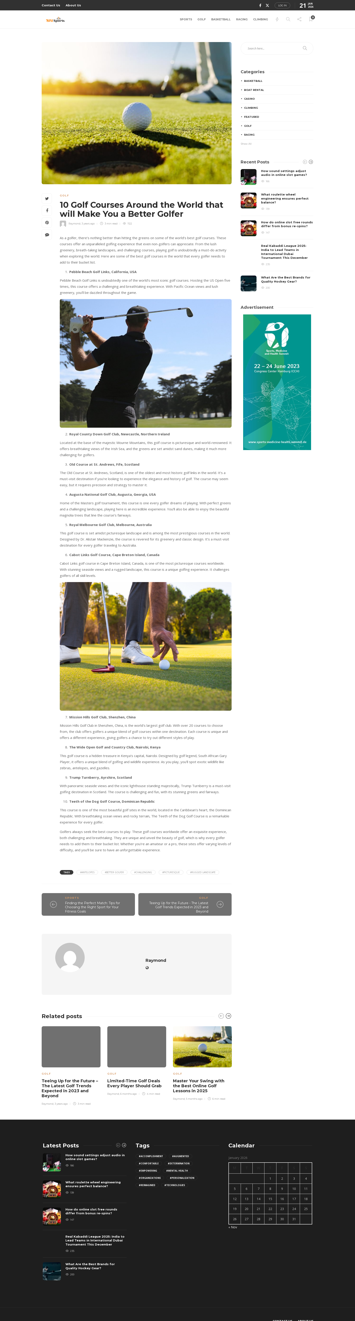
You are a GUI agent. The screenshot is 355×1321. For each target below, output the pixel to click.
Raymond (74, 223)
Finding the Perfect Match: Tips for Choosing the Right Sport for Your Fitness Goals (92, 907)
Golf (201, 19)
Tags (66, 872)
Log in (282, 5)
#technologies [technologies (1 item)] (174, 1171)
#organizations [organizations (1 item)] (150, 1164)
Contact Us (51, 5)
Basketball (221, 19)
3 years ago (88, 223)
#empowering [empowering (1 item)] (148, 1156)
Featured (251, 116)
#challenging (143, 872)
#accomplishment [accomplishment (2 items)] (151, 1142)
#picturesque (171, 872)
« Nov (232, 1213)
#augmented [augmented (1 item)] (180, 1142)
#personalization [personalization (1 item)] (182, 1164)
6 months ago (128, 1080)
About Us (73, 5)
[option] (71, 1051)
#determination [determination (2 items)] (178, 1149)
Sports (186, 19)
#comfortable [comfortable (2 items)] (149, 1149)
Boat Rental (254, 90)
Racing (242, 19)
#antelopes (87, 872)
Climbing (260, 19)
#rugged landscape (203, 872)
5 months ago (194, 1085)
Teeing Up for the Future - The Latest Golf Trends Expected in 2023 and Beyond (178, 907)
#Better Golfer (114, 872)
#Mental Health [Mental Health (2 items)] (177, 1156)
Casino (249, 98)
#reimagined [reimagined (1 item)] (147, 1171)
